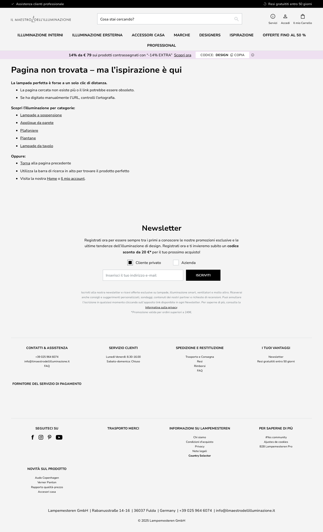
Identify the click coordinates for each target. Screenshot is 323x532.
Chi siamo (199, 437)
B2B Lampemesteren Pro (276, 446)
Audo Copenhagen (47, 478)
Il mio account (73, 178)
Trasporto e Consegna (200, 344)
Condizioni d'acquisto (199, 441)
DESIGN (222, 55)
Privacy (199, 446)
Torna (25, 162)
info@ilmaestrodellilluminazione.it (47, 349)
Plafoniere (29, 130)
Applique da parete (37, 122)
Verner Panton (46, 482)
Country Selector (200, 456)
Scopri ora (182, 54)
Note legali (199, 451)
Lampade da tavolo (36, 145)
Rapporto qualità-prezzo (47, 487)
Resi (200, 349)
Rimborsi (200, 354)
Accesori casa (47, 491)
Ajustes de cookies (276, 441)
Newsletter (276, 344)
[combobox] (169, 19)
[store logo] (41, 19)
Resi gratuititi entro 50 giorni (276, 349)
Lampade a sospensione (41, 114)
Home (52, 178)
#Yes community (276, 437)
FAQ (47, 354)
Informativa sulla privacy (161, 295)
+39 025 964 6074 (46, 344)
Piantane (28, 137)
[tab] (47, 347)
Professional (161, 45)
